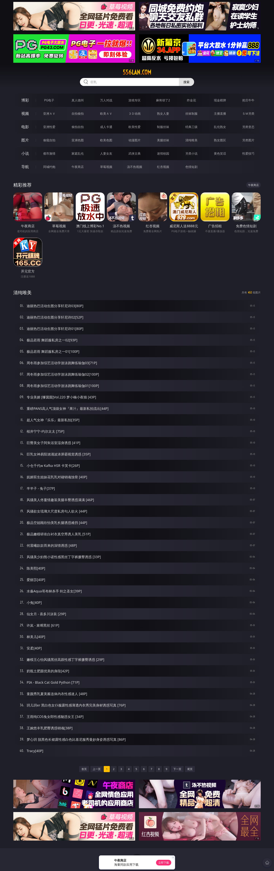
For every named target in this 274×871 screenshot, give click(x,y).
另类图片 (248, 140)
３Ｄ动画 (134, 113)
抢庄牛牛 (248, 100)
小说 (25, 153)
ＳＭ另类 (248, 113)
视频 (25, 113)
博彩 (25, 100)
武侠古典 (134, 153)
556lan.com (137, 72)
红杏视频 (163, 167)
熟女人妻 (163, 113)
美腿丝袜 (163, 140)
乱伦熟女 (220, 127)
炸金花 (191, 100)
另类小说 (191, 153)
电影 (25, 126)
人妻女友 (106, 153)
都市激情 (49, 153)
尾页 (190, 769)
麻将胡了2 (163, 100)
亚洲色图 (78, 140)
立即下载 (163, 862)
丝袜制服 (191, 113)
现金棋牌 (220, 100)
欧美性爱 (134, 127)
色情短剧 (191, 167)
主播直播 (220, 113)
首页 (84, 769)
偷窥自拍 (49, 140)
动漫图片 (134, 140)
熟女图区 (220, 140)
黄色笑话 (220, 153)
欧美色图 (106, 140)
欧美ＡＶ (106, 113)
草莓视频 (106, 167)
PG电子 (49, 100)
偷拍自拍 (78, 127)
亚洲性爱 (49, 127)
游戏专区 (134, 100)
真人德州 (78, 100)
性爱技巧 (248, 153)
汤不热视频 (134, 167)
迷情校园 (163, 153)
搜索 (186, 82)
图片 (25, 140)
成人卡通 (106, 127)
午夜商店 (78, 167)
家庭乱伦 (78, 153)
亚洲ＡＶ (49, 113)
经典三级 (191, 127)
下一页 (177, 769)
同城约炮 (49, 167)
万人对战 (106, 100)
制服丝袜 (163, 127)
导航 (25, 166)
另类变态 (248, 127)
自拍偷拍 (78, 113)
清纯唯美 (191, 140)
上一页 (97, 769)
